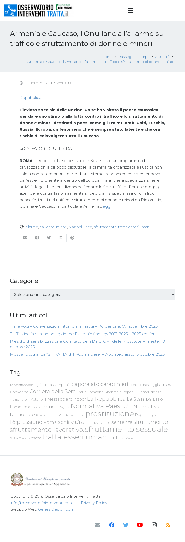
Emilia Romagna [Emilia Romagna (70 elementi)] (90, 392)
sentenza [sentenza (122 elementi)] (122, 422)
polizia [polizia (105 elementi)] (57, 414)
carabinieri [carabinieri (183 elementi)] (114, 384)
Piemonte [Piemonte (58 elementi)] (42, 415)
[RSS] (168, 525)
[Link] (39, 10)
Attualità (64, 83)
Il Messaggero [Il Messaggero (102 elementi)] (58, 399)
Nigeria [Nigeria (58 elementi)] (65, 407)
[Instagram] (153, 525)
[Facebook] (111, 525)
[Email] (97, 525)
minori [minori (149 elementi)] (50, 406)
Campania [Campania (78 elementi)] (62, 385)
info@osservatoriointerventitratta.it (43, 502)
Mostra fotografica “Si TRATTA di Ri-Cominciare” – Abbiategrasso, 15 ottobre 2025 (87, 354)
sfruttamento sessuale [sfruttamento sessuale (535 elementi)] (126, 429)
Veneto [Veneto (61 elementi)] (130, 438)
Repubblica (30, 97)
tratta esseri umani (134, 227)
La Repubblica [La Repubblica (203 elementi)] (106, 398)
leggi (106, 206)
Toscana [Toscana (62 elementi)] (24, 438)
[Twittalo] (49, 238)
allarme (31, 227)
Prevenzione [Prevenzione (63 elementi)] (75, 415)
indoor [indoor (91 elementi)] (80, 399)
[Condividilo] (37, 238)
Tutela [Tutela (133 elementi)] (117, 437)
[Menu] (130, 10)
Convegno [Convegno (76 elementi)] (19, 392)
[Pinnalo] (72, 238)
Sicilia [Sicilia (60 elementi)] (14, 438)
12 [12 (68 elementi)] (11, 385)
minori (61, 227)
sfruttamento (105, 227)
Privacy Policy (94, 502)
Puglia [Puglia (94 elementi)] (141, 414)
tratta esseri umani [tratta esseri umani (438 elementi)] (75, 436)
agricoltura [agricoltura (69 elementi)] (43, 385)
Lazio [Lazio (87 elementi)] (158, 399)
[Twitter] (125, 525)
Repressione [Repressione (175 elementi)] (26, 422)
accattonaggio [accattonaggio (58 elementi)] (23, 385)
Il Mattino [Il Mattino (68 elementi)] (35, 399)
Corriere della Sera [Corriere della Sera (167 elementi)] (52, 391)
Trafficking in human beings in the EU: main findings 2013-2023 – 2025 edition (83, 333)
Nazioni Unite (80, 227)
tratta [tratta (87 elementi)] (36, 438)
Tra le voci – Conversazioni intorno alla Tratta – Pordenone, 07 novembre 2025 (84, 326)
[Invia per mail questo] (25, 238)
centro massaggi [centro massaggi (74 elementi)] (143, 385)
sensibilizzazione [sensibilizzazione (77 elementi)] (95, 422)
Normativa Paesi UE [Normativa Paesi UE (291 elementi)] (101, 406)
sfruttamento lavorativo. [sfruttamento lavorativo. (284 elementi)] (47, 429)
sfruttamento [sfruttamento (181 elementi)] (151, 422)
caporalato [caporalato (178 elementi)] (85, 384)
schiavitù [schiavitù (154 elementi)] (69, 422)
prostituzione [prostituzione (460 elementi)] (110, 413)
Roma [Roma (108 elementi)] (50, 422)
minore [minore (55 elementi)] (36, 407)
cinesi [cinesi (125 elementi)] (165, 384)
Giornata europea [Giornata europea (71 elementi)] (119, 392)
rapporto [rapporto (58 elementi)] (153, 415)
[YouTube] (139, 525)
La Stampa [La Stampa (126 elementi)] (139, 399)
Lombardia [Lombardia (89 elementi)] (20, 406)
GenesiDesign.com (56, 509)
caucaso (47, 227)
